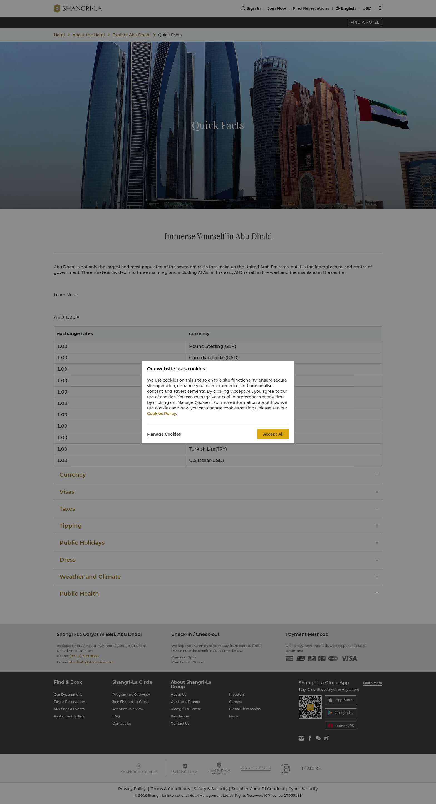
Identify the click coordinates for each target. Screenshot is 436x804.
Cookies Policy (161, 413)
